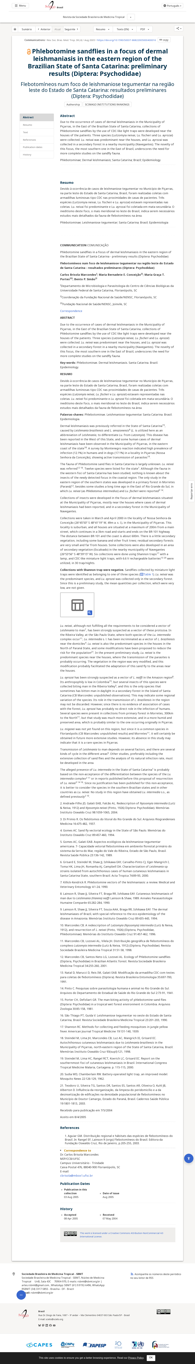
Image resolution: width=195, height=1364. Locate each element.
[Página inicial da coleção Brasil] (24, 1317)
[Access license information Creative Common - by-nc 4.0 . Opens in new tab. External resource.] (70, 1233)
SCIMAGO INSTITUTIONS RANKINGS (108, 104)
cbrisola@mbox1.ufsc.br (76, 1175)
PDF (142, 29)
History (27, 153)
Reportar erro (191, 491)
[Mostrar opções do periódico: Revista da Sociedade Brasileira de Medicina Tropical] (131, 17)
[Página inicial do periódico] (15, 29)
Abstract (28, 116)
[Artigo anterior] (44, 29)
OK (151, 1357)
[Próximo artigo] (71, 29)
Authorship (73, 104)
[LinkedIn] (46, 1324)
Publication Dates (32, 146)
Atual (58, 29)
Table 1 (146, 573)
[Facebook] (50, 1324)
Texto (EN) (123, 29)
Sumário (27, 29)
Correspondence (71, 310)
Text (25, 131)
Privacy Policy (135, 1358)
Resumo (100, 29)
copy (163, 40)
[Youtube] (54, 1324)
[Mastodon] (43, 1324)
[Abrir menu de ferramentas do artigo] (21, 1266)
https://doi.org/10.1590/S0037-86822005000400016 (126, 40)
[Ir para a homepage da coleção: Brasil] (82, 6)
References (29, 138)
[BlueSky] (39, 1324)
